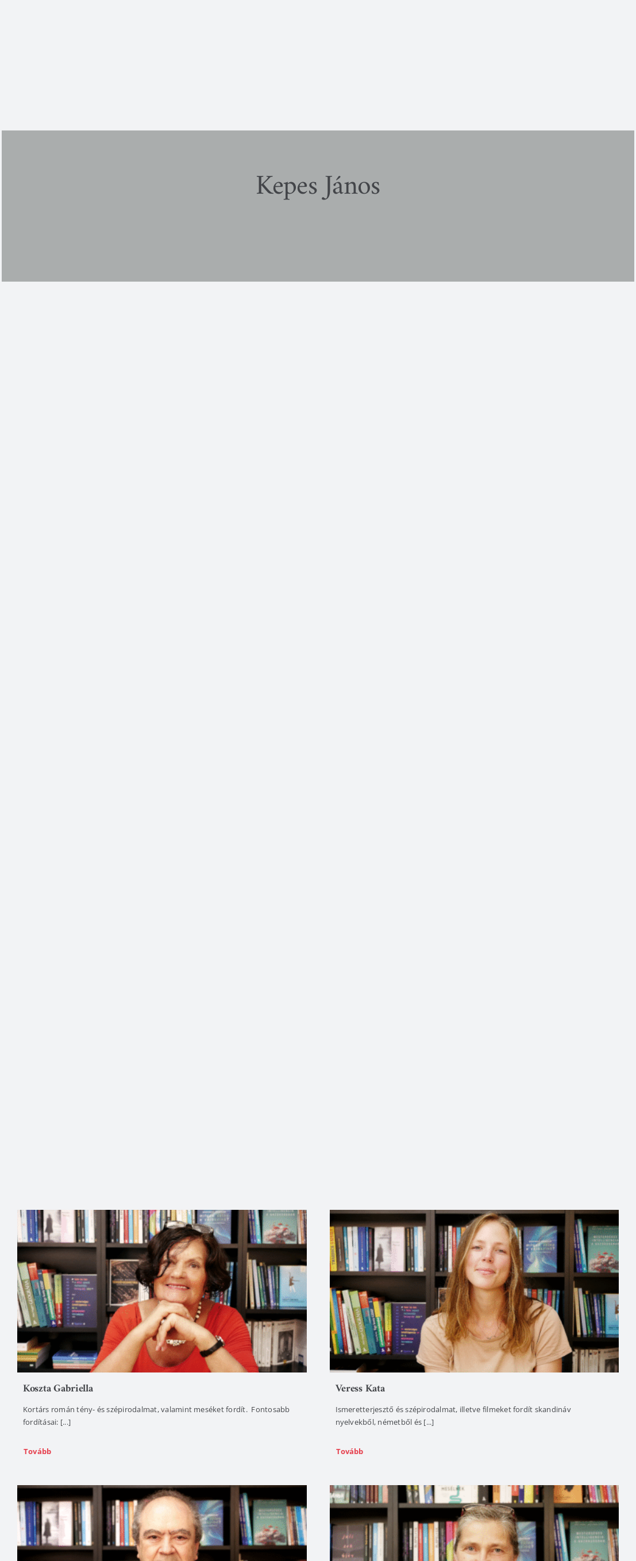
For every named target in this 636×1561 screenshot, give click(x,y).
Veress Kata (360, 1389)
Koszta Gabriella (58, 1389)
